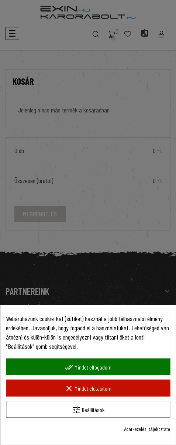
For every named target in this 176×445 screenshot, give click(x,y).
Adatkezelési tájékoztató (147, 429)
